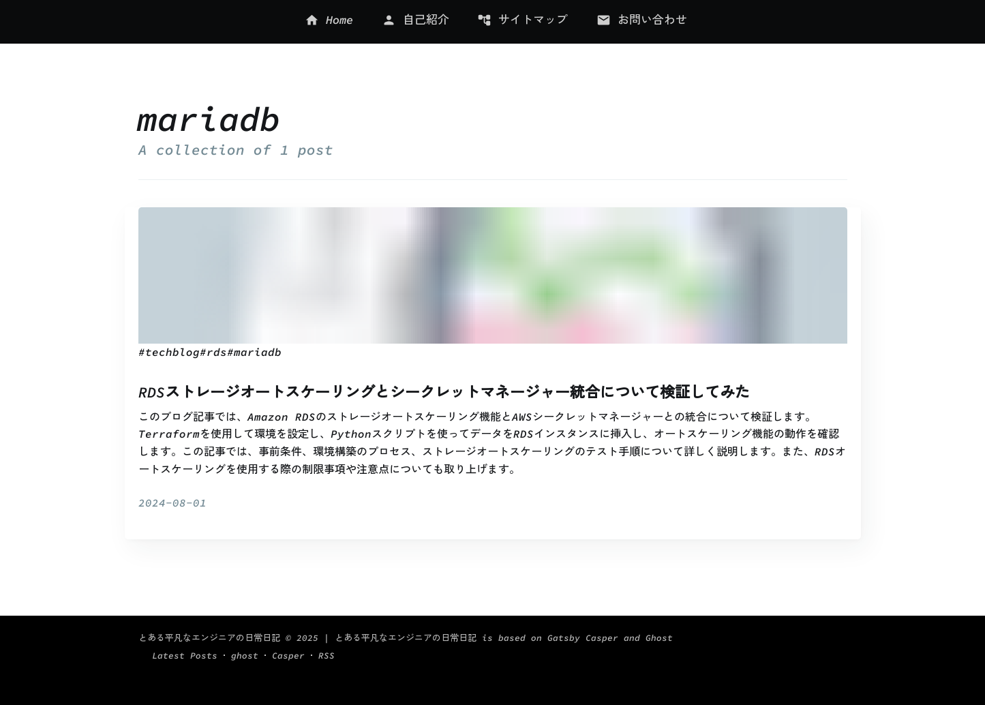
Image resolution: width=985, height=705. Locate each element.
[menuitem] (324, 22)
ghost (769, 655)
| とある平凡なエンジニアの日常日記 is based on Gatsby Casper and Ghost (451, 655)
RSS (839, 655)
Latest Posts (725, 655)
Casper (805, 655)
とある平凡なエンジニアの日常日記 (209, 655)
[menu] (496, 22)
